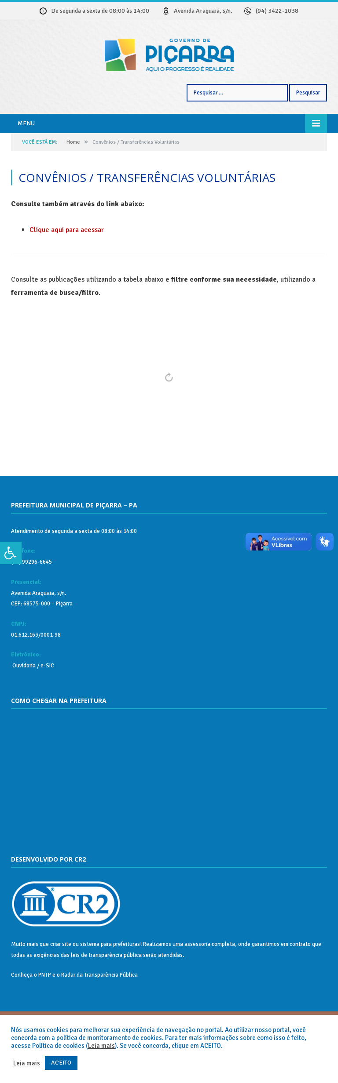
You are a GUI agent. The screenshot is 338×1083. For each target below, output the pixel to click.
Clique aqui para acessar (66, 262)
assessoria (197, 977)
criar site (60, 977)
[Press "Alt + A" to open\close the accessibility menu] (11, 553)
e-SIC (46, 698)
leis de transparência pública (106, 988)
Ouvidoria (23, 698)
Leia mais (101, 1046)
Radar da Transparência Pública (99, 1007)
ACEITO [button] (61, 1062)
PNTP (44, 1007)
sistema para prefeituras (110, 977)
